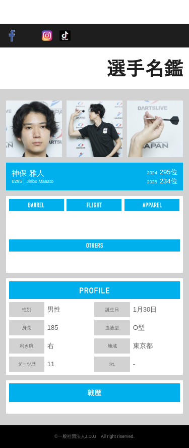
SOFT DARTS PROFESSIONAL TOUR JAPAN (37, 12)
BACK (22, 68)
